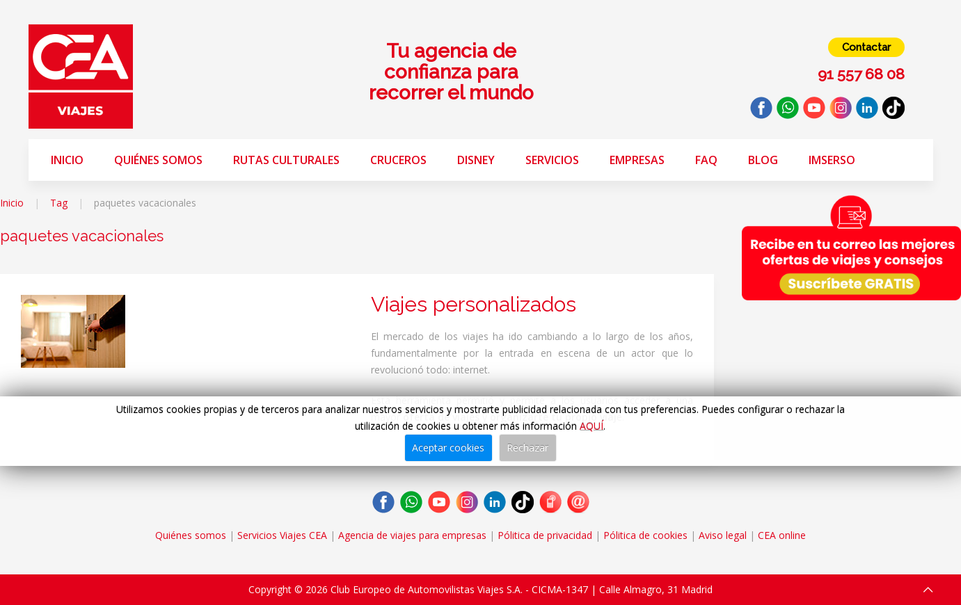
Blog (763, 160)
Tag (58, 202)
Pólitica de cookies (645, 535)
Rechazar (527, 447)
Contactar (866, 47)
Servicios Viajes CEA (282, 535)
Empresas (637, 160)
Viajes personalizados (473, 304)
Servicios (552, 160)
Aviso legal (723, 535)
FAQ (706, 160)
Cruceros (398, 160)
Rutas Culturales (286, 160)
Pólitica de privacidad (545, 535)
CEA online (782, 535)
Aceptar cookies (448, 447)
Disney (476, 160)
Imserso (832, 160)
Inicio (67, 160)
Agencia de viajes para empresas (412, 535)
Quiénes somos (158, 160)
